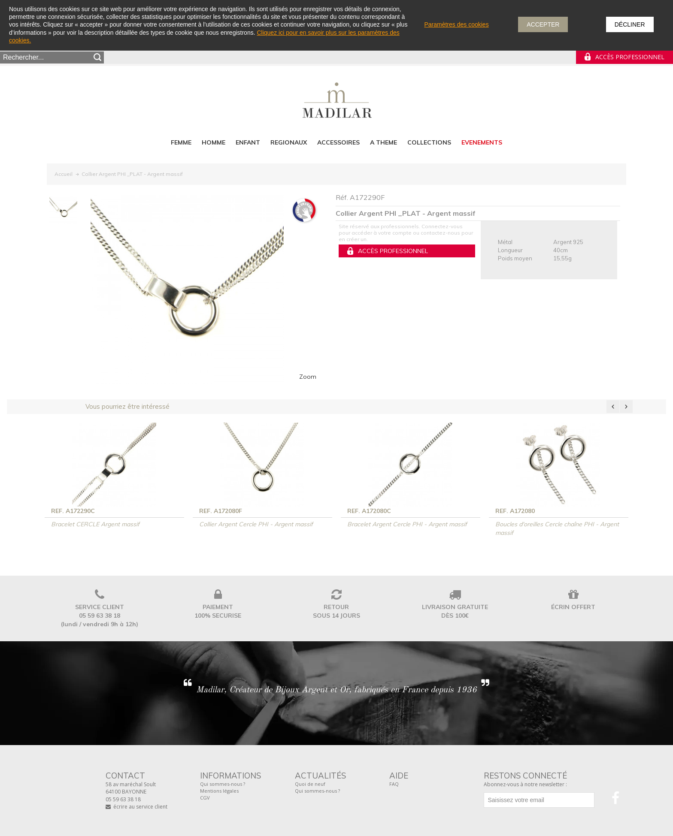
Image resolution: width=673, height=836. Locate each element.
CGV (205, 797)
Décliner (630, 24)
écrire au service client (140, 806)
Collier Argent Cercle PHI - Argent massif (256, 524)
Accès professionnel (629, 57)
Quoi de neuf (310, 784)
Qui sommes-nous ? (222, 784)
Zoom (307, 376)
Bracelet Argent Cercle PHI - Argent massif (407, 524)
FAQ (394, 784)
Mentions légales (219, 791)
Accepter (543, 24)
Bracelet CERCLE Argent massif (95, 524)
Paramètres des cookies (456, 24)
